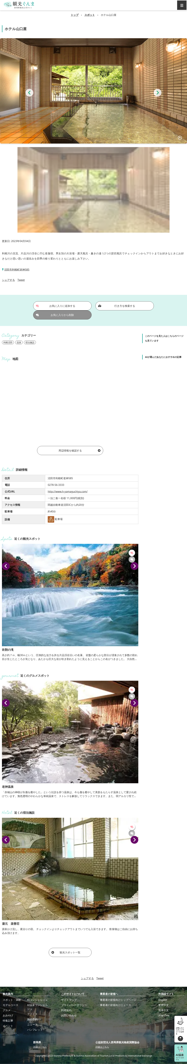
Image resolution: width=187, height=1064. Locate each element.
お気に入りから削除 (55, 315)
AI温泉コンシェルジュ (37, 1007)
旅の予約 (32, 1019)
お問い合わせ (69, 1015)
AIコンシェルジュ (37, 1000)
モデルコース (10, 1005)
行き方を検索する (116, 306)
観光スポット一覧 (65, 952)
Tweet (21, 280)
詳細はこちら (40, 1046)
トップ (74, 15)
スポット (89, 15)
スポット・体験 (12, 1000)
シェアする (8, 280)
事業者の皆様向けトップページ (118, 1000)
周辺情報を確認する (80, 450)
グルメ (7, 1010)
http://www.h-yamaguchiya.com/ (68, 491)
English (162, 1000)
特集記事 (8, 1020)
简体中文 (163, 1010)
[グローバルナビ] (182, 5)
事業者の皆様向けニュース (115, 1005)
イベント (8, 1026)
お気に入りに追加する (55, 306)
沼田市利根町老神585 (16, 269)
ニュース (32, 1024)
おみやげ (8, 1015)
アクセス (32, 1014)
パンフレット (35, 1029)
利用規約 (66, 1010)
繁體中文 (163, 1005)
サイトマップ (69, 1000)
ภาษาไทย (163, 1015)
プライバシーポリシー (74, 1005)
